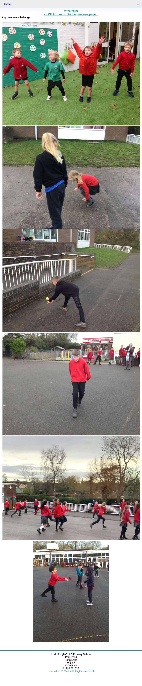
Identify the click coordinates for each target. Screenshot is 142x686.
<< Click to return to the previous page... (71, 14)
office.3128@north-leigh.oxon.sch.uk (74, 671)
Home (7, 4)
